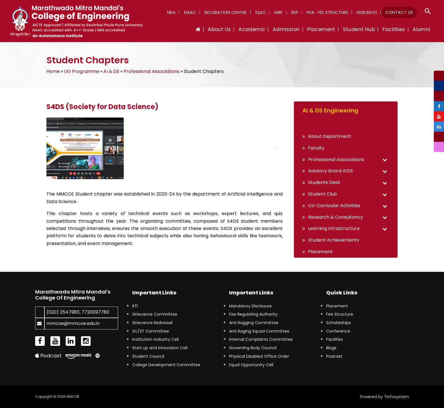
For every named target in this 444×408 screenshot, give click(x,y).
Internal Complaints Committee (261, 339)
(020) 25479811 (63, 312)
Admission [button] (294, 29)
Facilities (334, 339)
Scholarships (338, 322)
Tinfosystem (396, 397)
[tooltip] (439, 76)
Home (53, 71)
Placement (337, 306)
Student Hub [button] (363, 29)
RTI (135, 306)
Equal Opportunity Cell (251, 365)
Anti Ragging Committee (253, 322)
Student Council (148, 356)
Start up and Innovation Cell (159, 348)
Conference (338, 331)
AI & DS (111, 71)
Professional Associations (151, 71)
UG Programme (81, 71)
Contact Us (400, 12)
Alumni (422, 29)
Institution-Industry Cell (155, 339)
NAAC (201, 12)
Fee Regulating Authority (253, 314)
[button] (427, 12)
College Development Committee (166, 365)
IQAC (268, 12)
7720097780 (95, 312)
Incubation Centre (235, 12)
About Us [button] (231, 29)
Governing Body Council (252, 348)
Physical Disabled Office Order (259, 356)
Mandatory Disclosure (250, 306)
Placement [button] (328, 29)
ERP (299, 12)
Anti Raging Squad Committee (259, 331)
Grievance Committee (154, 314)
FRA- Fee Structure (331, 12)
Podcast (48, 355)
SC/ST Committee (150, 331)
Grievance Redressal (152, 322)
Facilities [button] (396, 29)
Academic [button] (262, 29)
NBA (183, 12)
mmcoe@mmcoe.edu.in (73, 323)
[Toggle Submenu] (385, 160)
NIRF (285, 12)
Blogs (331, 348)
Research (369, 12)
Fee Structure (339, 314)
